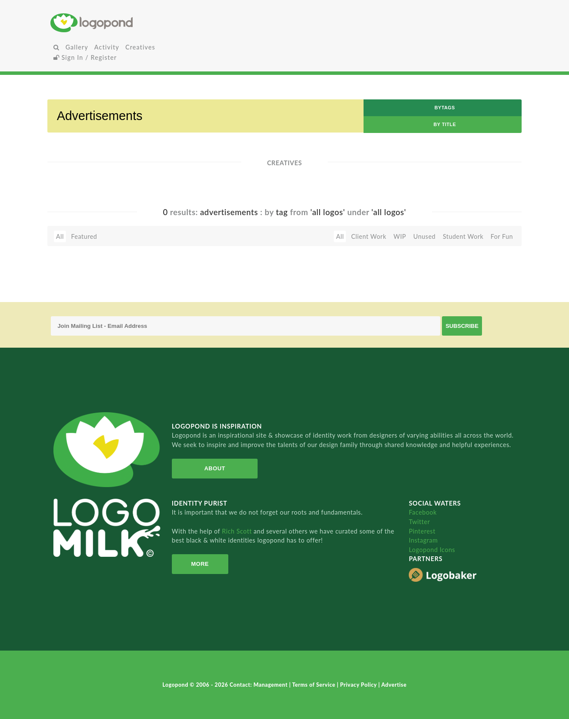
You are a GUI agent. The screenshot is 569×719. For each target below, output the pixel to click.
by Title (444, 124)
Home (128, 22)
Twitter (419, 521)
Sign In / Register (85, 57)
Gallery (76, 47)
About (214, 468)
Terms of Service (314, 685)
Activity (106, 47)
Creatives (140, 47)
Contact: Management (259, 685)
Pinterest (422, 531)
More (200, 564)
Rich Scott (238, 531)
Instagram (423, 540)
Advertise (394, 685)
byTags (445, 107)
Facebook (423, 512)
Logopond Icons (432, 549)
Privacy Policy (359, 685)
